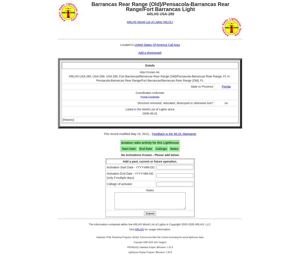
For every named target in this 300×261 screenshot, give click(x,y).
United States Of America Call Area (157, 45)
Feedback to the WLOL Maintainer (174, 134)
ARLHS (139, 232)
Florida (226, 86)
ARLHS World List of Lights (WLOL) (150, 22)
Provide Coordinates (150, 97)
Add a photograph (149, 52)
